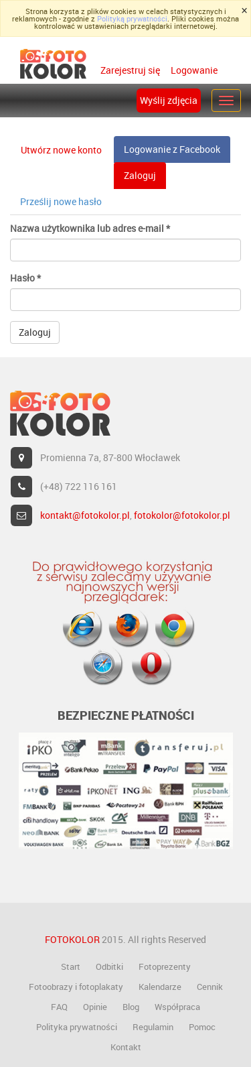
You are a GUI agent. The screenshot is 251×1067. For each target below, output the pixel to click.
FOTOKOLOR (72, 939)
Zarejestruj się (130, 70)
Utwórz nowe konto (61, 149)
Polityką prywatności (132, 18)
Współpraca (177, 1007)
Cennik (210, 987)
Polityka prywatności (76, 1027)
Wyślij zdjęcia (168, 100)
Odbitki (109, 966)
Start (70, 966)
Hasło (25, 277)
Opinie (95, 1007)
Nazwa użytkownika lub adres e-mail (90, 228)
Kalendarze (160, 987)
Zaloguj (145, 179)
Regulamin (153, 1027)
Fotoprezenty (165, 966)
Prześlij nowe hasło (61, 201)
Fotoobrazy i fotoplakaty (76, 987)
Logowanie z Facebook (172, 149)
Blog (130, 1007)
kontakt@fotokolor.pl (85, 515)
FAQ (59, 1007)
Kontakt (125, 1047)
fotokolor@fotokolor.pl (182, 515)
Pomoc (202, 1027)
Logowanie (193, 70)
